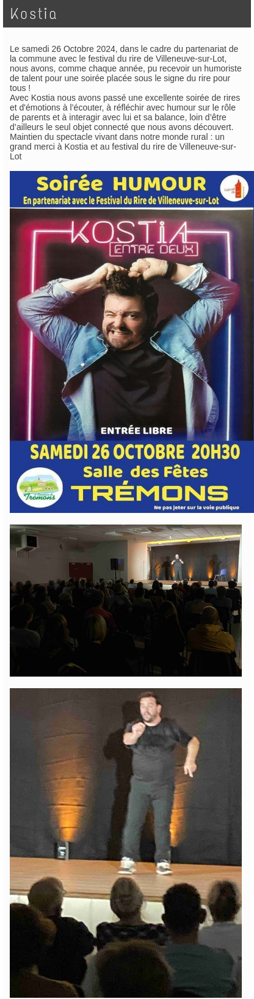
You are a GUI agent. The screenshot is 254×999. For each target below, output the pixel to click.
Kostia (34, 13)
